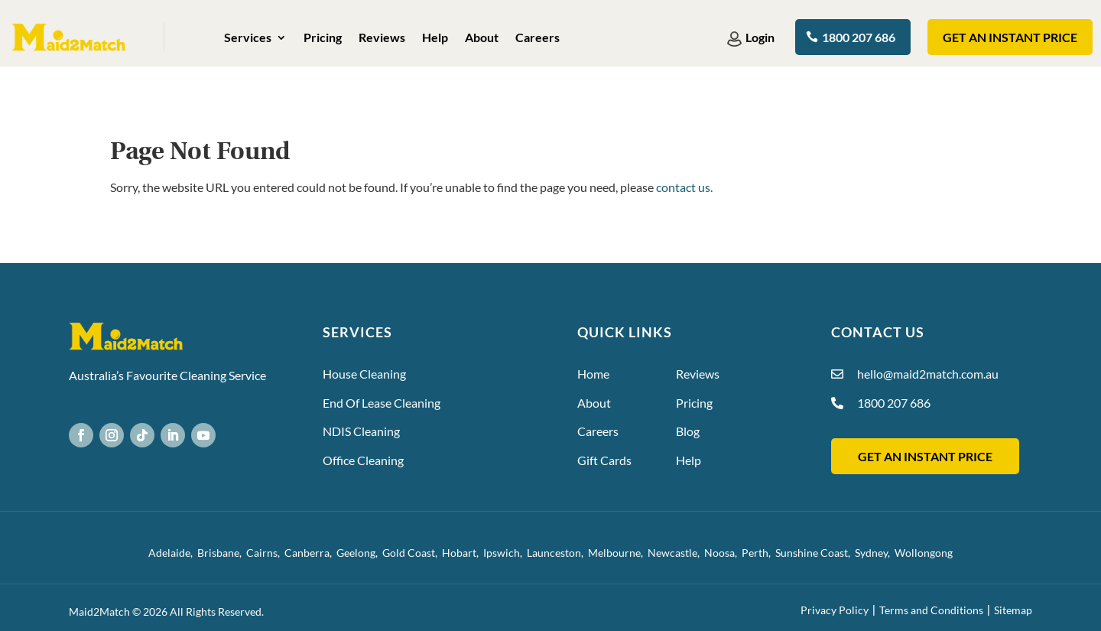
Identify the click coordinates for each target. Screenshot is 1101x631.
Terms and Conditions (931, 609)
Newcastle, (676, 552)
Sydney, (875, 552)
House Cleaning (364, 373)
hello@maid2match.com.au (928, 373)
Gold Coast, (412, 552)
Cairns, (265, 552)
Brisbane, (221, 552)
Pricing (323, 38)
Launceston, (557, 552)
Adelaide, (172, 552)
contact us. (684, 187)
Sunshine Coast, (815, 552)
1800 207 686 (858, 37)
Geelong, (359, 552)
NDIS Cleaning (361, 431)
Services (247, 38)
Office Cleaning (363, 460)
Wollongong (924, 552)
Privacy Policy (835, 609)
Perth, (758, 552)
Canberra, (310, 552)
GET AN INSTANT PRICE (925, 456)
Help (435, 38)
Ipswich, (505, 552)
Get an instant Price (1010, 37)
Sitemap (1013, 609)
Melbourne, (618, 552)
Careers (537, 38)
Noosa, (723, 552)
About (482, 38)
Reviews (382, 38)
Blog (688, 431)
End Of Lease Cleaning (381, 402)
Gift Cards (604, 460)
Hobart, (462, 552)
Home (593, 373)
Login (761, 37)
